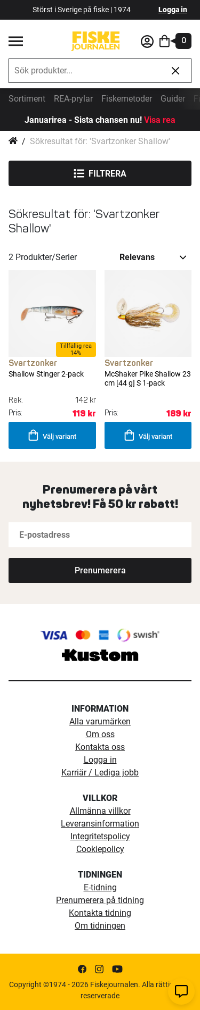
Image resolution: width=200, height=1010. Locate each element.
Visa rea (159, 120)
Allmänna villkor (100, 811)
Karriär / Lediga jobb (100, 772)
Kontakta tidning (100, 913)
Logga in (172, 9)
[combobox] (84, 70)
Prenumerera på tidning (100, 900)
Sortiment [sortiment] (27, 99)
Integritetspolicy (100, 836)
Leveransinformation (100, 824)
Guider (173, 99)
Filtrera (100, 173)
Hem (13, 141)
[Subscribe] (100, 570)
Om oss (100, 734)
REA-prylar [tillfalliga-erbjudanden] (73, 99)
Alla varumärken (100, 721)
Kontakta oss (100, 747)
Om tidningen (100, 926)
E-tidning (100, 887)
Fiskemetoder (126, 99)
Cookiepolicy (100, 849)
